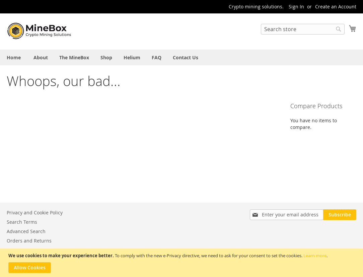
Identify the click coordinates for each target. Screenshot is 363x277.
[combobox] (303, 29)
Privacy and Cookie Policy (35, 212)
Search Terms (22, 222)
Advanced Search (26, 231)
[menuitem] (14, 57)
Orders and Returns (29, 240)
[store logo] (40, 31)
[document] (182, 263)
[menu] (181, 57)
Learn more (314, 256)
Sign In (296, 6)
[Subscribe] (339, 214)
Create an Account (335, 6)
